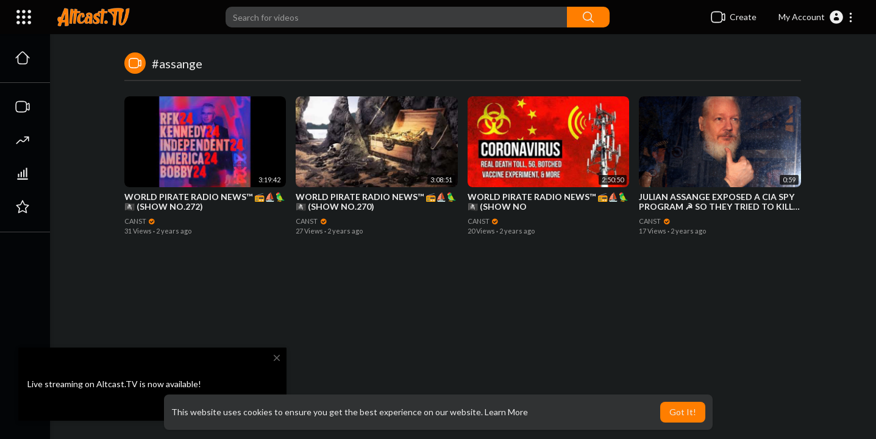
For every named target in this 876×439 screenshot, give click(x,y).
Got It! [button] (682, 412)
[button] (816, 17)
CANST (140, 221)
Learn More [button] (506, 412)
